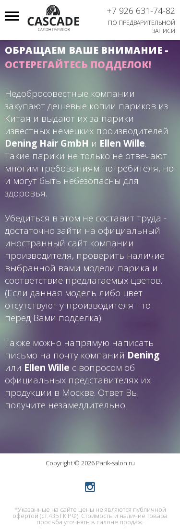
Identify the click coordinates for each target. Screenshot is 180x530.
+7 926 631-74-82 (141, 10)
